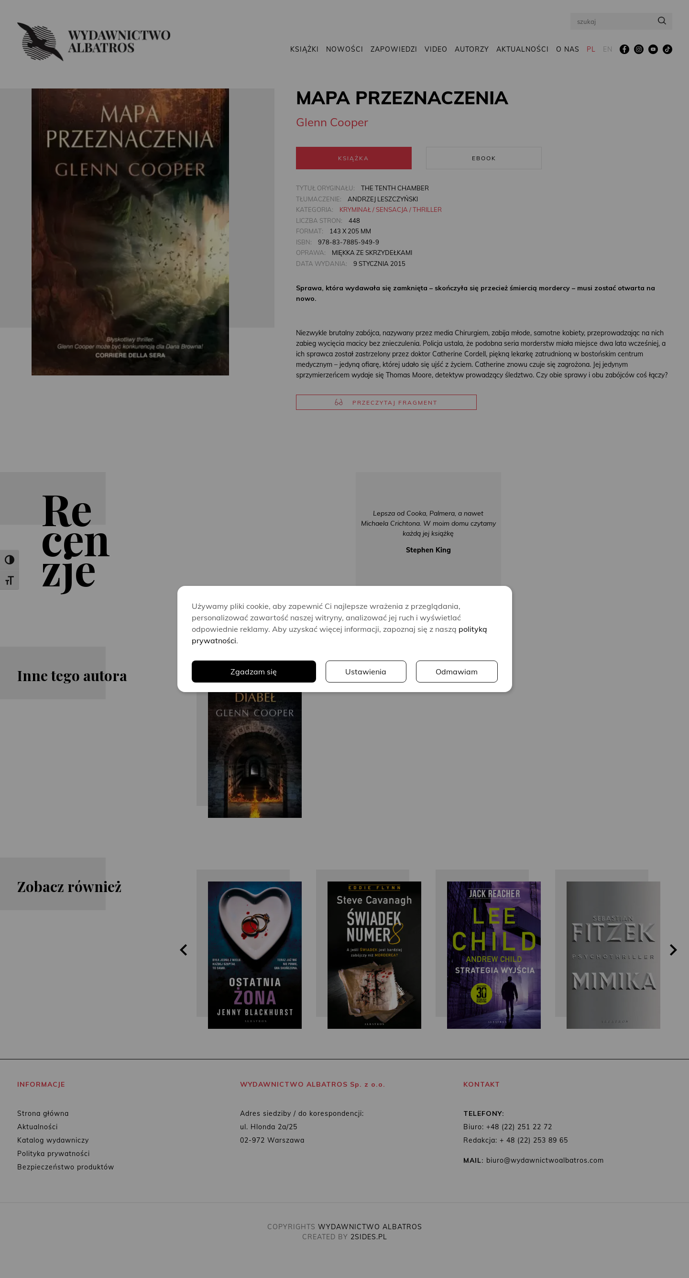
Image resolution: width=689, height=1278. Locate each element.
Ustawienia (365, 671)
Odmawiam (457, 671)
